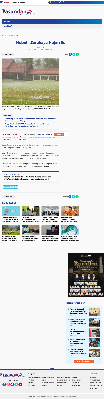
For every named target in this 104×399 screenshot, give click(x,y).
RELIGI (44, 385)
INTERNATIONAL (48, 383)
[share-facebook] (70, 54)
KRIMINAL (75, 383)
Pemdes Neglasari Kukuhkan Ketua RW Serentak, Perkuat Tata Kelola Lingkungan (78, 311)
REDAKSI (93, 377)
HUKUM (30, 383)
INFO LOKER (94, 388)
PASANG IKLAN (95, 380)
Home (6, 3)
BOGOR (74, 377)
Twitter (17, 385)
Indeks (7, 21)
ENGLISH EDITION (63, 380)
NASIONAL (31, 385)
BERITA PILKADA (48, 377)
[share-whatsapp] (77, 54)
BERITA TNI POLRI (63, 377)
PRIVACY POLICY (96, 385)
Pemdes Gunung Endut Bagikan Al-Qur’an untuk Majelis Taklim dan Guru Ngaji (78, 352)
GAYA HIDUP (76, 380)
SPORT (59, 385)
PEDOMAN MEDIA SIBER (97, 383)
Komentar (8, 54)
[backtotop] (52, 370)
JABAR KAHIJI (62, 383)
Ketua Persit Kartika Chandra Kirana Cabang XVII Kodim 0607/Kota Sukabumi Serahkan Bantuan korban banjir (27, 178)
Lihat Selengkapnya (84, 361)
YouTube (21, 385)
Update (59, 134)
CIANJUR (30, 380)
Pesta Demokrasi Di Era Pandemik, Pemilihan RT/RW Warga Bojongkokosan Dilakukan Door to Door (78, 342)
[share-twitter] (73, 54)
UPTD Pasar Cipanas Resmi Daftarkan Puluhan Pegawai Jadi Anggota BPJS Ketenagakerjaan (78, 321)
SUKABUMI (76, 385)
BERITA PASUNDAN (10, 187)
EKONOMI (45, 380)
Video (8, 26)
